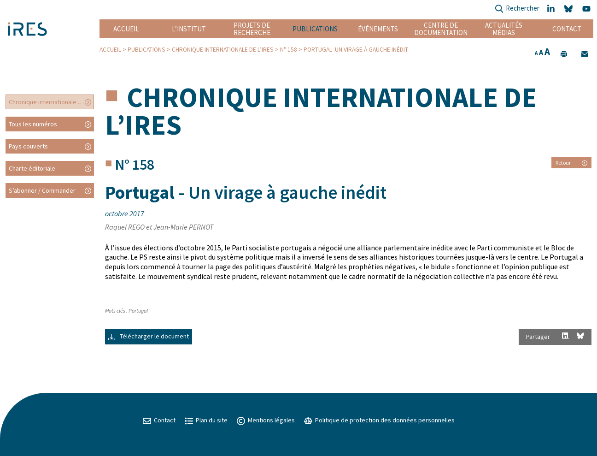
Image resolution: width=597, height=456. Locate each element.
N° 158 (288, 49)
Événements (378, 28)
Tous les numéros (33, 124)
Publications (315, 28)
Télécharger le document (148, 336)
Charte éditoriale (32, 168)
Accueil (126, 28)
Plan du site (206, 420)
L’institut (189, 28)
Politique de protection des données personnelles (379, 420)
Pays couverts (28, 146)
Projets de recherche (252, 29)
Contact (566, 28)
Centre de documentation (441, 29)
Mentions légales (266, 420)
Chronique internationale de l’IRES (223, 49)
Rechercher (517, 9)
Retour (571, 162)
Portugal (138, 310)
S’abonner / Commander (42, 190)
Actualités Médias (503, 29)
